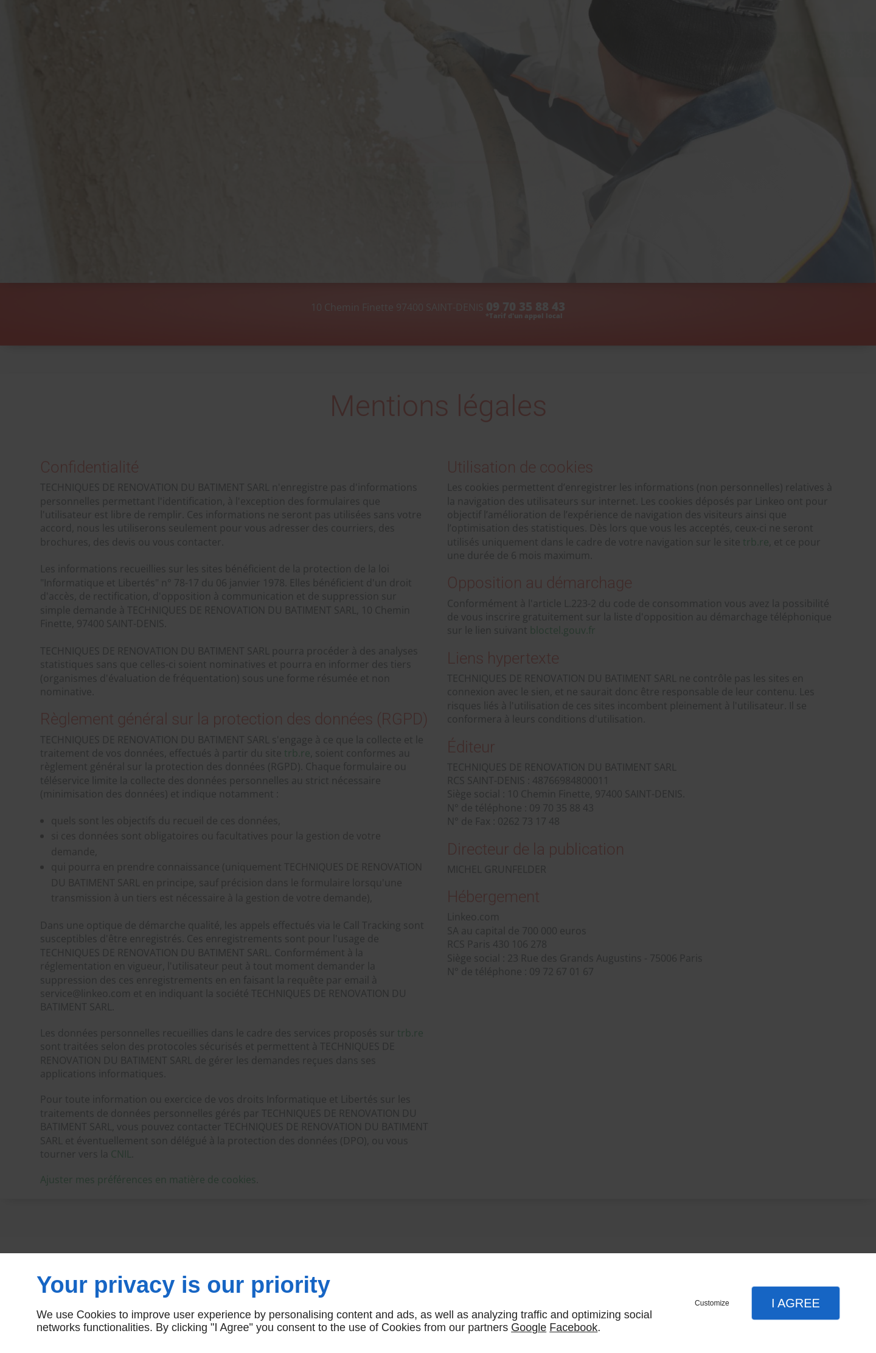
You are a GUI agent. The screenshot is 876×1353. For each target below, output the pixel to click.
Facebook (573, 1327)
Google (528, 1327)
